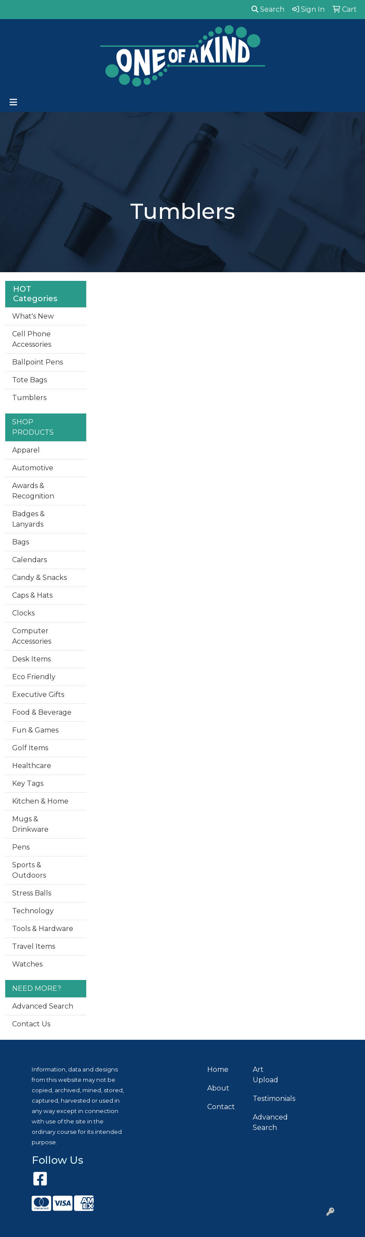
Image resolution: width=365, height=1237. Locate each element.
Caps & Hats (32, 595)
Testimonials (270, 1098)
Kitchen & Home (40, 801)
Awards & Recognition (33, 491)
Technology (33, 911)
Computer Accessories (31, 636)
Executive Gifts (38, 694)
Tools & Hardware (42, 928)
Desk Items (31, 659)
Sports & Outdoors (29, 870)
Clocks (23, 613)
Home (217, 1069)
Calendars (29, 560)
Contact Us (31, 1024)
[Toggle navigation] (13, 102)
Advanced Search (42, 1006)
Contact (221, 1107)
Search (267, 9)
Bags (20, 542)
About (218, 1088)
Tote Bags (29, 380)
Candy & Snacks (39, 577)
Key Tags (27, 783)
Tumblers (29, 398)
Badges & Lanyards (28, 519)
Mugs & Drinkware (30, 824)
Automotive (32, 468)
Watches (27, 964)
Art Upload (265, 1074)
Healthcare (31, 766)
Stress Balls (31, 893)
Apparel (26, 450)
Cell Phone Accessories (31, 339)
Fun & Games (35, 730)
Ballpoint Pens (37, 362)
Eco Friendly (33, 677)
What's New (33, 316)
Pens (20, 847)
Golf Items (30, 748)
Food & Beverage (42, 712)
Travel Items (33, 946)
